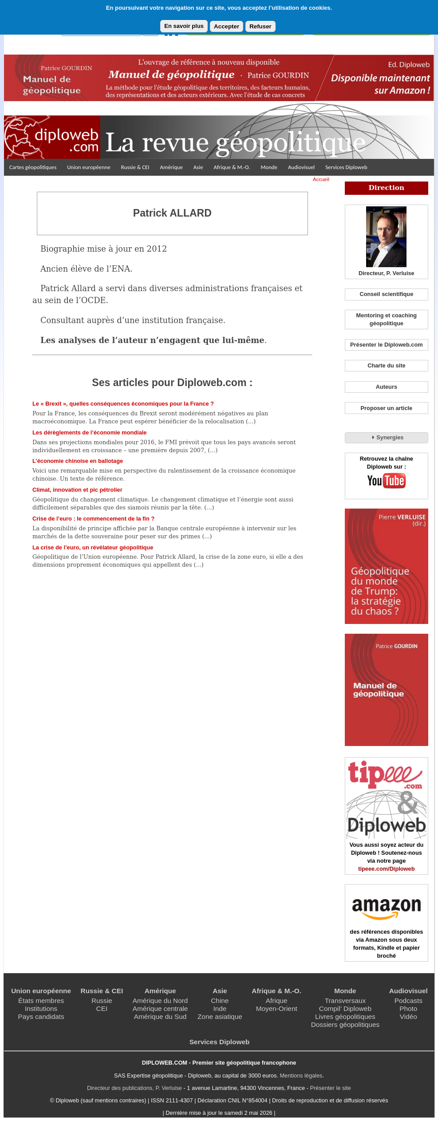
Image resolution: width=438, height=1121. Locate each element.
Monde (268, 167)
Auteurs (386, 386)
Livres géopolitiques (345, 1016)
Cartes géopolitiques (32, 167)
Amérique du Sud (160, 1016)
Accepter (226, 26)
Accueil (321, 179)
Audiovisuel (301, 167)
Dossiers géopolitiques (345, 1024)
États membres (41, 1000)
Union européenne (88, 167)
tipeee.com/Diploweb (386, 868)
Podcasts (408, 1000)
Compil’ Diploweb (345, 1008)
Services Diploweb (346, 167)
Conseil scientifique (386, 294)
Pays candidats (41, 1016)
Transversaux (345, 1000)
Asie (198, 167)
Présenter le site (330, 1088)
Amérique (171, 167)
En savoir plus (184, 26)
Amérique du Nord (160, 1000)
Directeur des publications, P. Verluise (134, 1088)
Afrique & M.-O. (232, 167)
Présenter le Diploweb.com (386, 344)
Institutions (41, 1008)
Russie (101, 1000)
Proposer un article (387, 408)
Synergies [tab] (386, 437)
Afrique (277, 1000)
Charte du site (386, 365)
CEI (102, 1008)
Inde (219, 1008)
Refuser (260, 26)
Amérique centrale (160, 1008)
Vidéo (408, 1016)
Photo (408, 1008)
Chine (220, 1000)
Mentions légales (301, 1075)
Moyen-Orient (276, 1008)
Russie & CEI (135, 167)
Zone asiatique (219, 1016)
